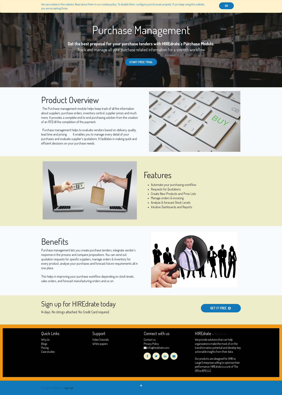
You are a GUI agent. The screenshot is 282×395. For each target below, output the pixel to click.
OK (226, 6)
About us (220, 333)
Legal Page (68, 387)
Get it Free (220, 308)
